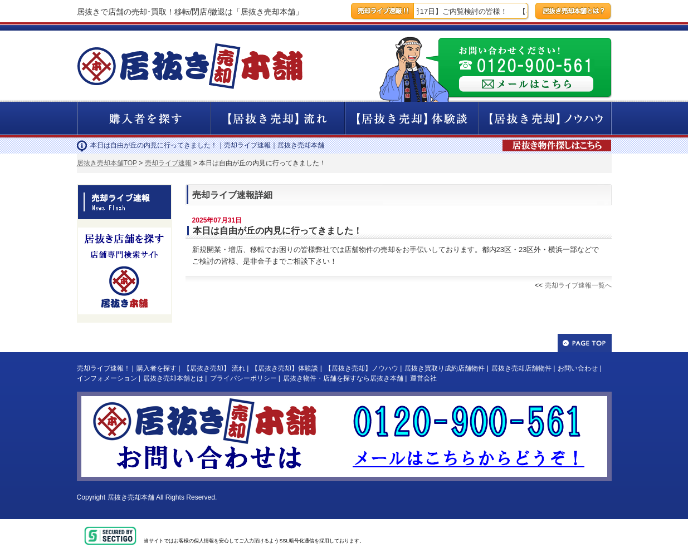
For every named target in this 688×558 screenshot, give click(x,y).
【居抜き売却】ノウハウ (361, 368)
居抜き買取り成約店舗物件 (444, 368)
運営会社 (423, 378)
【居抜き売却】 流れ (214, 368)
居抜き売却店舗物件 (521, 368)
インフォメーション (107, 378)
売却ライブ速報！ (103, 368)
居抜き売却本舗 (131, 497)
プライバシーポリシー (243, 378)
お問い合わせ (578, 368)
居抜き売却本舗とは (173, 378)
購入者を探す (156, 368)
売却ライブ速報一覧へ (578, 285)
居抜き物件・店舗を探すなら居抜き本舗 (343, 378)
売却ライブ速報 (168, 163)
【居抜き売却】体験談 (284, 368)
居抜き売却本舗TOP (107, 163)
